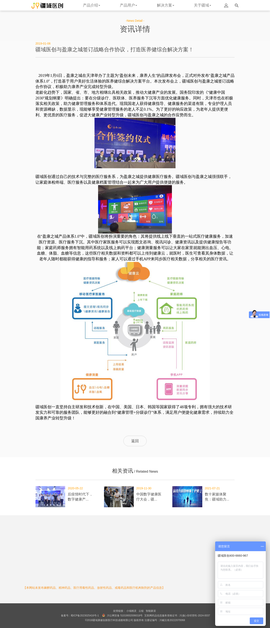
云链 (141, 610)
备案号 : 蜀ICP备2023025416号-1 (80, 615)
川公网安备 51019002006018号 (125, 615)
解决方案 (165, 5)
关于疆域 (202, 5)
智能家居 (151, 610)
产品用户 (128, 5)
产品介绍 (91, 5)
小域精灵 (131, 610)
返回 (135, 441)
